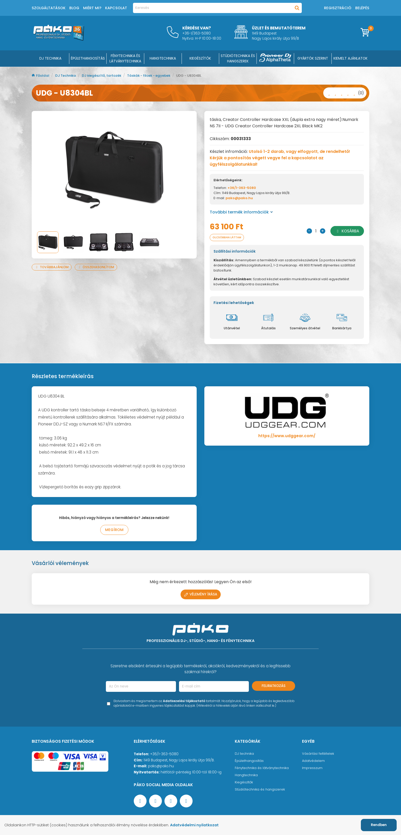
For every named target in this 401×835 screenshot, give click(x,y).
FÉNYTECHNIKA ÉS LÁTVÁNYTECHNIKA (125, 58)
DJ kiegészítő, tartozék (105, 75)
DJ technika (245, 754)
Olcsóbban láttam (229, 237)
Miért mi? (92, 7)
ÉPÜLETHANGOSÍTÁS (88, 58)
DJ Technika (50, 58)
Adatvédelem (313, 761)
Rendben (379, 824)
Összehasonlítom (98, 267)
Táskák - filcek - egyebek (156, 75)
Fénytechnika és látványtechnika (263, 768)
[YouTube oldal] (155, 802)
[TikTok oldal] (186, 802)
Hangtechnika (247, 776)
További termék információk (241, 212)
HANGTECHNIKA (163, 58)
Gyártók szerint (312, 58)
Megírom (114, 530)
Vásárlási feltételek (318, 754)
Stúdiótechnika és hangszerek (261, 790)
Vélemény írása (200, 595)
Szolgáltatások (48, 7)
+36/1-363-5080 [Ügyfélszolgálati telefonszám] (164, 755)
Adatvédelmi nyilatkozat (197, 825)
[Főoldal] (58, 39)
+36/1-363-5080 (242, 187)
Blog (74, 7)
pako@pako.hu (239, 198)
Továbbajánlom (52, 267)
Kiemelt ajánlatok (350, 58)
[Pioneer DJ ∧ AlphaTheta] (275, 58)
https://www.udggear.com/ (286, 436)
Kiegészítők (244, 783)
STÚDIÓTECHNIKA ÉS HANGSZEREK (238, 58)
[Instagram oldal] (170, 802)
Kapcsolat (116, 7)
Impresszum (312, 768)
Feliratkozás (273, 686)
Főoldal (41, 75)
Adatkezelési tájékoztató (184, 702)
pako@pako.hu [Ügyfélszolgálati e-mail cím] (161, 767)
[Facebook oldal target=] (140, 802)
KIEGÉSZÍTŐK (200, 58)
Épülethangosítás (250, 761)
